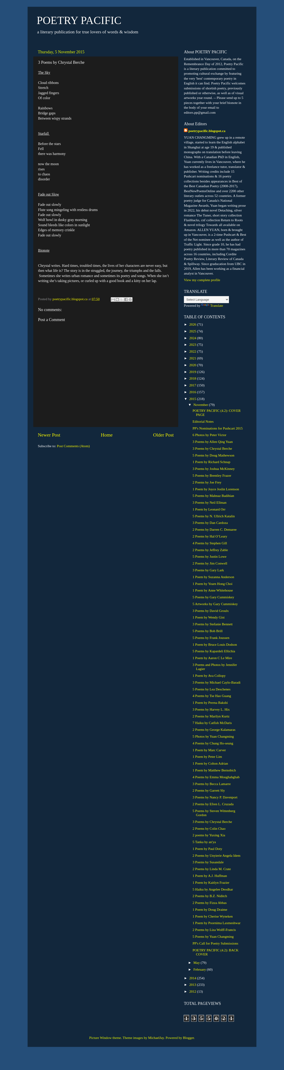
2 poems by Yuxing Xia (209, 835)
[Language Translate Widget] (206, 299)
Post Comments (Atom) (73, 446)
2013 (193, 985)
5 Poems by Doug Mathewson (213, 455)
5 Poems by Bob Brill (208, 631)
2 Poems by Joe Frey (207, 482)
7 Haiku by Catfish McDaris (212, 723)
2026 (193, 324)
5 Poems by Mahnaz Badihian (213, 496)
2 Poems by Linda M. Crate (212, 869)
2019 (193, 372)
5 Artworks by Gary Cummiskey (215, 604)
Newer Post (49, 435)
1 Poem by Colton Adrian (210, 763)
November (201, 405)
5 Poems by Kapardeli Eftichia (214, 651)
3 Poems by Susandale (208, 862)
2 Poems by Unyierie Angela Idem (216, 855)
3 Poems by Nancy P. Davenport (215, 797)
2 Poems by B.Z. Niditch (210, 896)
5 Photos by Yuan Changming (213, 736)
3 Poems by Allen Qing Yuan (213, 442)
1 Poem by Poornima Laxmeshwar (217, 923)
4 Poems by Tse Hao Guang (212, 696)
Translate (212, 305)
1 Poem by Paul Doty (207, 849)
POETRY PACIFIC (79, 20)
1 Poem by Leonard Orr (209, 509)
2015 (193, 399)
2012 (193, 991)
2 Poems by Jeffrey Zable (210, 550)
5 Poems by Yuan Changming (213, 936)
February (200, 969)
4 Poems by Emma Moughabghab (216, 777)
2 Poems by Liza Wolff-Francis (214, 930)
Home (107, 435)
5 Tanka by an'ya (204, 842)
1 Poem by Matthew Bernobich (214, 770)
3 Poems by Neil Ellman (209, 502)
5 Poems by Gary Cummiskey (213, 597)
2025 (193, 331)
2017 (193, 385)
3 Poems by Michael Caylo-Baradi (217, 682)
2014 (193, 978)
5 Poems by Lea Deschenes (211, 689)
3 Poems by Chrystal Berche (212, 448)
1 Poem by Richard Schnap (211, 462)
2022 (193, 351)
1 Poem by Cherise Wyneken (213, 916)
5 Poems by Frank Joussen (211, 638)
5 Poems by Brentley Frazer (212, 475)
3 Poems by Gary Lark (208, 570)
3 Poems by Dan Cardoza (210, 523)
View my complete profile (202, 280)
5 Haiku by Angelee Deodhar (213, 889)
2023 (193, 344)
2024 (193, 338)
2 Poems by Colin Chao (209, 828)
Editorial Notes (203, 421)
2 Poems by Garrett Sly (209, 790)
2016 (193, 392)
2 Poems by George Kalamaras (214, 729)
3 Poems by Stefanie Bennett (213, 624)
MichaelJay (156, 1038)
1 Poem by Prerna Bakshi (210, 702)
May (197, 962)
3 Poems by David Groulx (211, 611)
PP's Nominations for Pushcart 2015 (218, 428)
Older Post (163, 435)
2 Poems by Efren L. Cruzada (213, 804)
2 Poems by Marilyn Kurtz (211, 716)
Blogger (188, 1038)
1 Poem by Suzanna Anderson (213, 577)
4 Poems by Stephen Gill (210, 543)
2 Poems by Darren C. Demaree (215, 529)
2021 (193, 358)
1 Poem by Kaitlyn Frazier (211, 882)
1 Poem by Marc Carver (209, 750)
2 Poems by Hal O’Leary (210, 536)
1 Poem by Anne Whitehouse (213, 590)
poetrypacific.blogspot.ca (206, 131)
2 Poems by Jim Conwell (210, 563)
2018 (193, 378)
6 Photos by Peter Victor (209, 435)
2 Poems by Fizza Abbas (209, 903)
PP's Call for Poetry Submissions (215, 943)
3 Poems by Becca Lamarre (212, 784)
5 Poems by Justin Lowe (209, 556)
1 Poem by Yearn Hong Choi (212, 584)
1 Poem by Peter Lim (207, 756)
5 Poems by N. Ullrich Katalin (214, 516)
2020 (193, 365)
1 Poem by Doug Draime (210, 909)
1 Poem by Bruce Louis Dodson (215, 644)
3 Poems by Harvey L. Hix (211, 709)
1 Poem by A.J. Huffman (210, 876)
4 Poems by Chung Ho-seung (213, 743)
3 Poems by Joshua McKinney (214, 469)
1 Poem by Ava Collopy (209, 675)
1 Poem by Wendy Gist (208, 617)
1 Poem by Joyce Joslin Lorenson (216, 489)
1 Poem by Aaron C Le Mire (212, 658)
